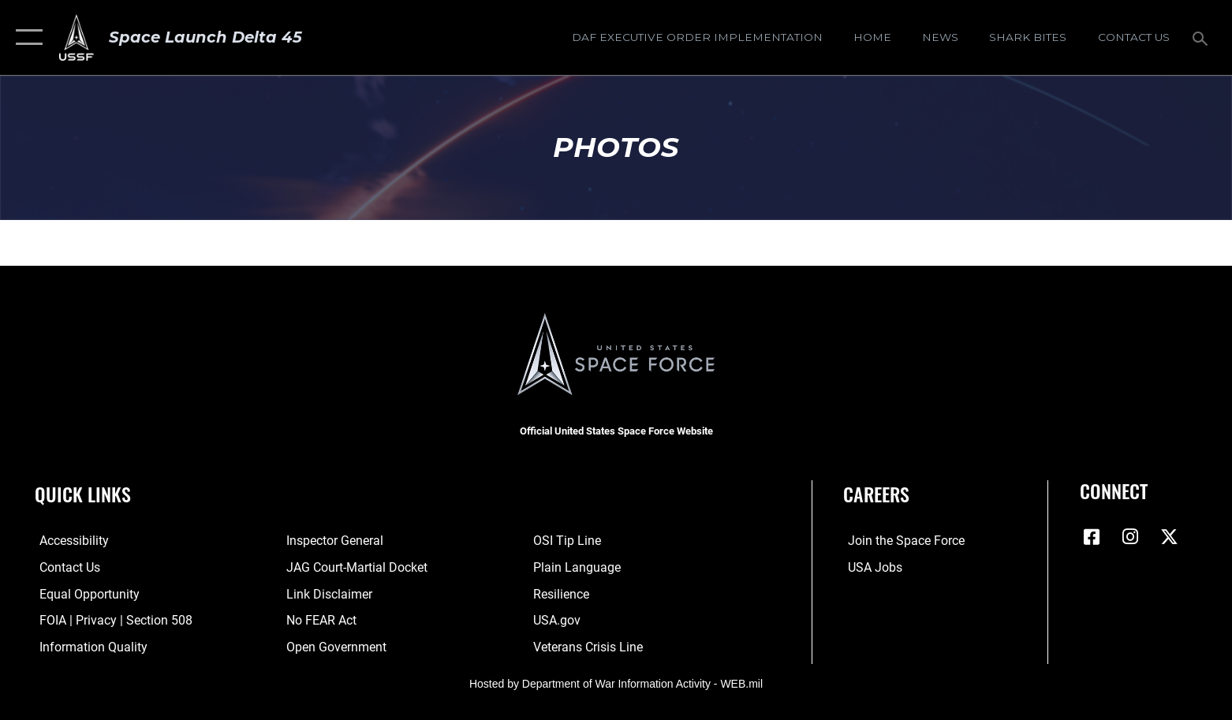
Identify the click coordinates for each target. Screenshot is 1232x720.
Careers (876, 494)
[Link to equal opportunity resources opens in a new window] (85, 593)
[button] (25, 37)
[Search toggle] (1202, 37)
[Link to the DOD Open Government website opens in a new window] (335, 646)
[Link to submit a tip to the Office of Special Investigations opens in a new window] (569, 540)
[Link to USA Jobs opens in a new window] (870, 567)
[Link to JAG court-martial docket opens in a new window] (355, 567)
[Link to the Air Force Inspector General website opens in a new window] (333, 540)
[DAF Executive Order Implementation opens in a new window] (697, 37)
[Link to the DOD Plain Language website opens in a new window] (578, 567)
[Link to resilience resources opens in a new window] (563, 593)
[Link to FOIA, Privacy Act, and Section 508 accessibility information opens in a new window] (111, 620)
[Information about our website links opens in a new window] (328, 593)
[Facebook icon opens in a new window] (1091, 537)
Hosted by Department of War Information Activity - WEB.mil (616, 683)
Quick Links (83, 494)
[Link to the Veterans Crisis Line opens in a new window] (589, 646)
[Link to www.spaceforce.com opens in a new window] (901, 540)
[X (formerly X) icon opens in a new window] (1170, 537)
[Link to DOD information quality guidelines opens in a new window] (89, 646)
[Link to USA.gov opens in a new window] (558, 620)
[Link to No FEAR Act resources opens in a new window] (320, 620)
